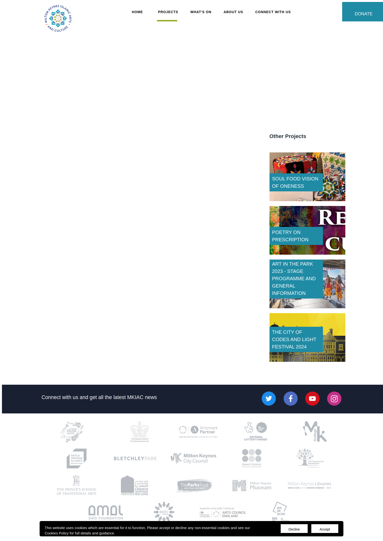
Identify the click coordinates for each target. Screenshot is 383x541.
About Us (233, 12)
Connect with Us (273, 12)
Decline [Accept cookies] (294, 529)
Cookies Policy (57, 533)
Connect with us (60, 397)
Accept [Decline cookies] (325, 529)
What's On (200, 12)
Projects (168, 12)
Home (137, 12)
